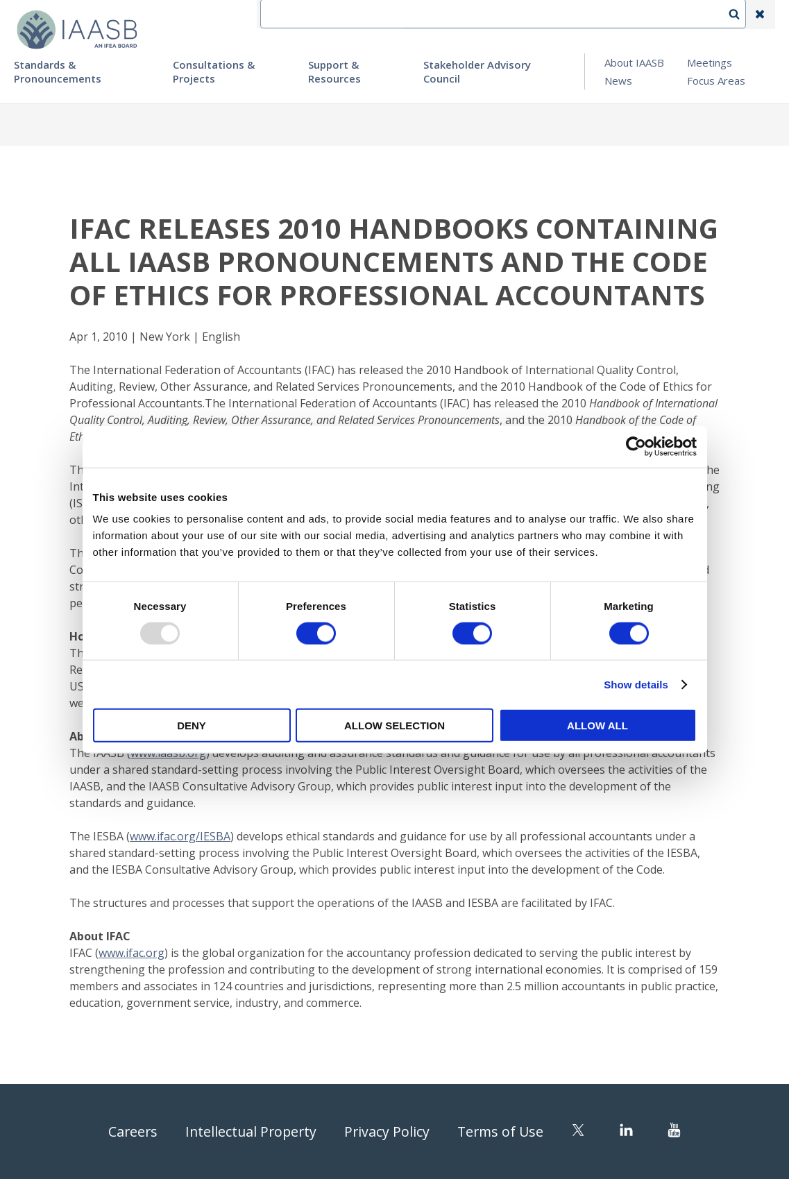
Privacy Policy (388, 1131)
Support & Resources (334, 71)
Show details (636, 684)
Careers (129, 1131)
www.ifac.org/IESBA (180, 836)
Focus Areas (716, 80)
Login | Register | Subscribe (649, 14)
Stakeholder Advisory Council (477, 71)
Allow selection (394, 725)
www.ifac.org (131, 952)
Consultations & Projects (214, 71)
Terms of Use (503, 1131)
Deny (191, 725)
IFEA (425, 14)
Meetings (709, 62)
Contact (477, 14)
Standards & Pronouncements (57, 71)
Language (542, 14)
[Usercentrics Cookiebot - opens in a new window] (636, 446)
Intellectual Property (250, 1131)
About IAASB (634, 62)
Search (741, 14)
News (618, 80)
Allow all (597, 725)
